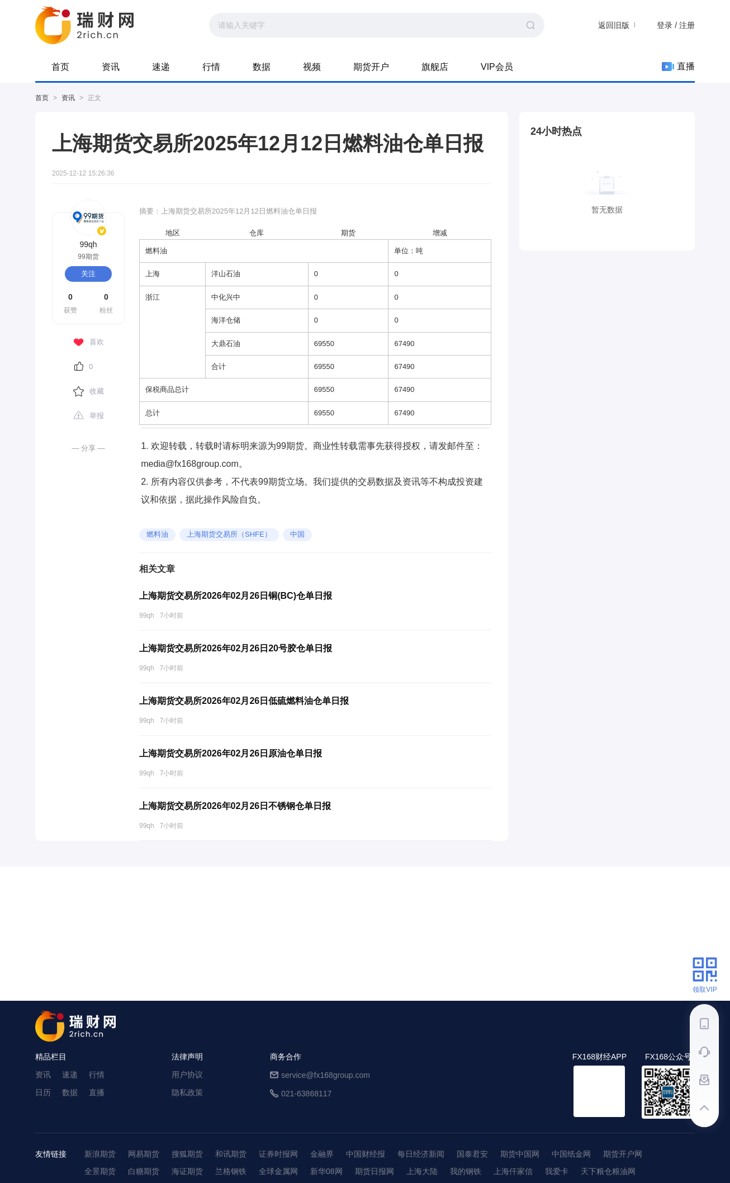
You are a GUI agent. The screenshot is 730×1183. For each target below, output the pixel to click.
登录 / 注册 (676, 25)
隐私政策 (187, 1092)
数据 (262, 67)
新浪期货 (100, 1153)
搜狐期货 (187, 1153)
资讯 (111, 67)
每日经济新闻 (420, 1153)
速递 (161, 67)
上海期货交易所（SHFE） (229, 534)
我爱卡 (556, 1171)
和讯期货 (231, 1153)
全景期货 (100, 1171)
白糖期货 (143, 1171)
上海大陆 (422, 1171)
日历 (43, 1092)
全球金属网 (278, 1171)
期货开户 (371, 67)
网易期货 (143, 1153)
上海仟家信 (513, 1171)
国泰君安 (472, 1153)
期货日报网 (374, 1171)
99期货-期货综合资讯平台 (84, 25)
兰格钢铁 (231, 1171)
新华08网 (326, 1171)
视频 (312, 67)
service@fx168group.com (325, 1075)
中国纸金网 (571, 1153)
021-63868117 (306, 1093)
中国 (297, 534)
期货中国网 (519, 1153)
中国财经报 (365, 1153)
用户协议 (187, 1074)
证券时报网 (278, 1153)
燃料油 (157, 534)
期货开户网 (622, 1153)
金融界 (322, 1153)
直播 (678, 66)
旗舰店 (434, 67)
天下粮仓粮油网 (608, 1171)
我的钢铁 (465, 1171)
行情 (211, 67)
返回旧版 (613, 25)
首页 (60, 67)
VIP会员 (497, 67)
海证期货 (187, 1171)
